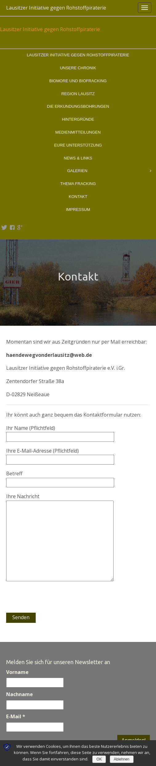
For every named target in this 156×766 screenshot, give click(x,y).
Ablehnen (122, 759)
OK (99, 759)
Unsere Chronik (78, 68)
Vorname (17, 672)
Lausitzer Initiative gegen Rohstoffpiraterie (56, 7)
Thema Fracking (78, 183)
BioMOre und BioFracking (77, 81)
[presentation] (53, 601)
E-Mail (15, 716)
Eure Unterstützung (78, 145)
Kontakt (78, 196)
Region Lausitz (77, 93)
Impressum (78, 209)
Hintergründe (78, 119)
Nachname (19, 694)
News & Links (78, 158)
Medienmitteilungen (78, 132)
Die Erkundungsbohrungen (78, 106)
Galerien (109, 171)
